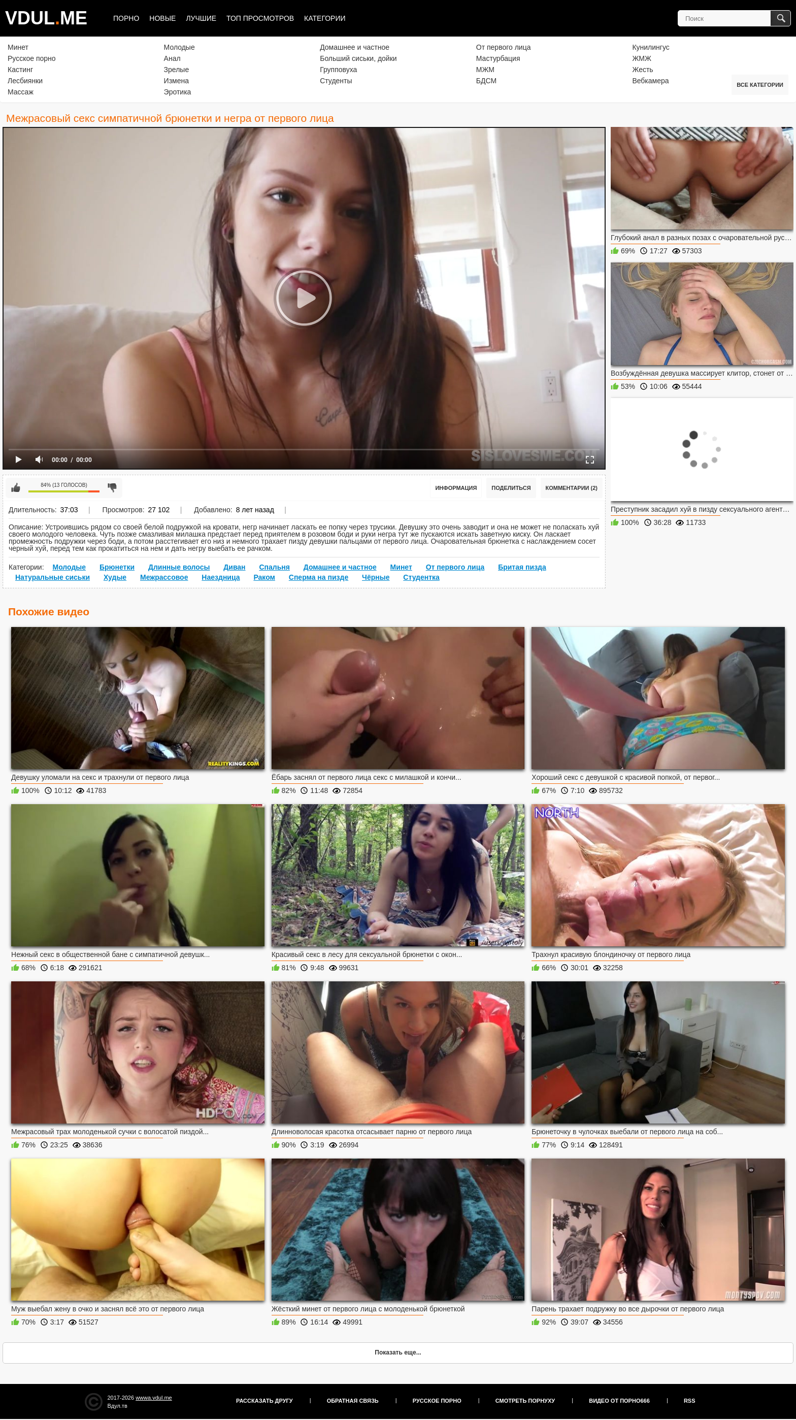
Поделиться (510, 488)
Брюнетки (117, 567)
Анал (172, 58)
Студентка (421, 577)
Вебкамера (650, 81)
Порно (126, 18)
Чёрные (375, 577)
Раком (264, 577)
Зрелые (176, 69)
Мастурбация (498, 58)
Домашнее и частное (354, 47)
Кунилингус (650, 47)
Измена (176, 81)
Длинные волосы (179, 567)
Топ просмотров (260, 18)
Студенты (336, 81)
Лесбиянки (25, 81)
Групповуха (338, 69)
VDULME (46, 18)
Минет (18, 47)
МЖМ (485, 69)
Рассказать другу (264, 1401)
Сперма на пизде (318, 577)
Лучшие (201, 18)
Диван (234, 567)
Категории (324, 18)
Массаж (21, 92)
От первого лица (503, 47)
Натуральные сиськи (52, 577)
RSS (689, 1401)
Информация (456, 488)
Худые (115, 577)
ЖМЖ (641, 58)
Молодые (179, 47)
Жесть (642, 69)
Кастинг (20, 69)
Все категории (760, 85)
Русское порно (32, 58)
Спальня (274, 567)
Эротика (177, 92)
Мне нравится (16, 488)
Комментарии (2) (572, 488)
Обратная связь (353, 1401)
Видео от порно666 (619, 1401)
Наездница (221, 577)
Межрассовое (164, 577)
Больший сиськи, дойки (358, 58)
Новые (162, 18)
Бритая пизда (522, 567)
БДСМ (486, 81)
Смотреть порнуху (525, 1401)
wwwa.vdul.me (154, 1398)
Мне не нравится (112, 488)
